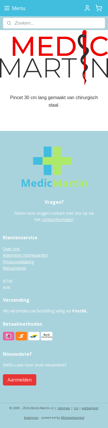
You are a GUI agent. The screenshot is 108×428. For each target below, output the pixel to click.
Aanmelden (19, 380)
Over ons (11, 248)
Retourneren (14, 268)
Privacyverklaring (18, 261)
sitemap (64, 408)
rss (76, 408)
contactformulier (57, 219)
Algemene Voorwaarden (25, 255)
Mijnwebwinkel (72, 417)
